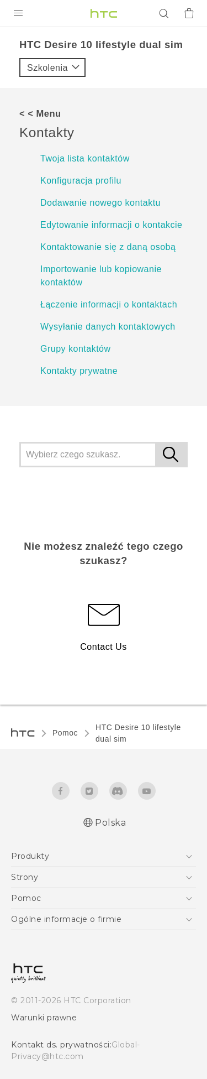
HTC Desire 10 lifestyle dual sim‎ (138, 733)
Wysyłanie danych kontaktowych (108, 326)
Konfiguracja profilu (80, 180)
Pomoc (65, 732)
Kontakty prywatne (79, 371)
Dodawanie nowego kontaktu (100, 202)
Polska (110, 822)
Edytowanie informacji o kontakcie (111, 225)
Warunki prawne (44, 1018)
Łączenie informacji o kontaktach (108, 304)
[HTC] (104, 13)
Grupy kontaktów (75, 348)
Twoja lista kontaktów (85, 158)
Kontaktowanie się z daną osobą (108, 247)
